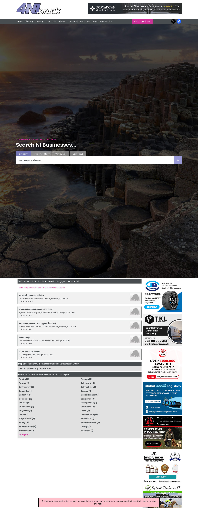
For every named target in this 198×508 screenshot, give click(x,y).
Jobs (54, 21)
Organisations (30, 288)
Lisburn (22, 414)
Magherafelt (25, 418)
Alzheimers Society (31, 295)
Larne (83, 410)
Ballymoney (25, 387)
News (95, 21)
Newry (22, 422)
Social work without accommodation (51, 288)
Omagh (84, 426)
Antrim (22, 379)
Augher (22, 383)
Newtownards (26, 426)
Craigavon (86, 399)
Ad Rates (62, 21)
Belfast (22, 395)
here (144, 501)
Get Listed (73, 21)
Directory (29, 21)
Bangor (84, 391)
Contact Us (85, 21)
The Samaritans (29, 351)
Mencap (24, 337)
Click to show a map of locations (35, 368)
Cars (48, 21)
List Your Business (142, 21)
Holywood (24, 410)
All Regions (24, 434)
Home (20, 21)
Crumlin (23, 402)
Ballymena (86, 383)
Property (39, 21)
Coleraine (24, 399)
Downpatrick (87, 402)
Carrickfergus (88, 395)
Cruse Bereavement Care (35, 309)
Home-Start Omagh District (37, 323)
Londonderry (87, 414)
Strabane (85, 430)
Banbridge (24, 391)
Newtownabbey (88, 422)
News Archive (106, 21)
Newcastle (86, 418)
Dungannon (25, 406)
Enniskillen (86, 406)
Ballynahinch (87, 387)
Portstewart (25, 430)
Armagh (85, 379)
